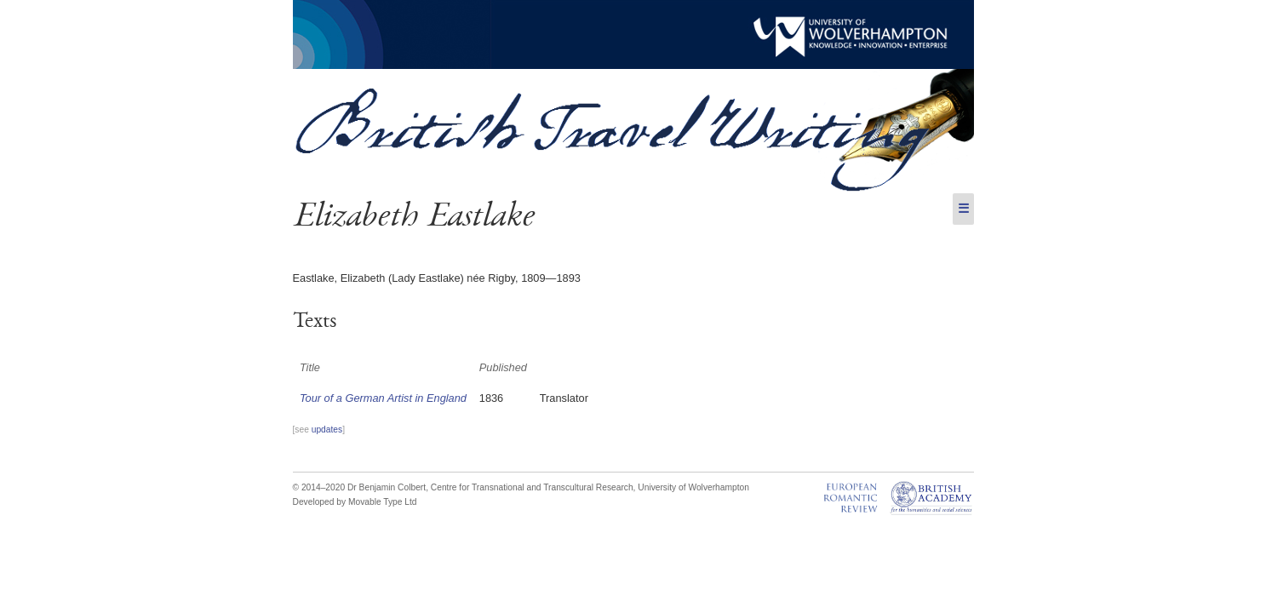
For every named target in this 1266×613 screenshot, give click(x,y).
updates (327, 429)
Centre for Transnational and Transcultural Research (532, 487)
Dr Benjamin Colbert (386, 487)
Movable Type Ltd (382, 502)
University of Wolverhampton (693, 487)
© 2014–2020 (319, 487)
